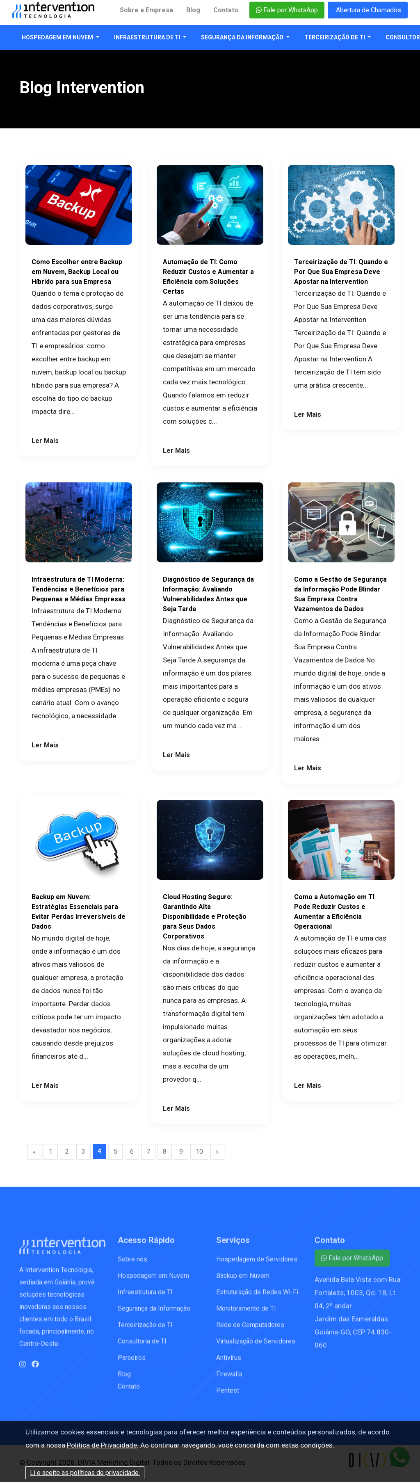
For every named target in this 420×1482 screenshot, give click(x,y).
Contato (225, 10)
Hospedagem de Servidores (256, 1265)
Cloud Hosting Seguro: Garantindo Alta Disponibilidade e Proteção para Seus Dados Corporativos (205, 916)
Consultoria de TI (142, 1347)
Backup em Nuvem (242, 1282)
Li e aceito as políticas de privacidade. (85, 1473)
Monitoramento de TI (246, 1314)
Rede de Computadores (250, 1331)
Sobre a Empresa (146, 10)
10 (199, 1151)
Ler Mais (45, 440)
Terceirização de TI (335, 37)
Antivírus (228, 1364)
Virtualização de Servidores (255, 1347)
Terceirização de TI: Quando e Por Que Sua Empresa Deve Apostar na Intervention (341, 271)
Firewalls (229, 1380)
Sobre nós (132, 1265)
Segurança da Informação (243, 37)
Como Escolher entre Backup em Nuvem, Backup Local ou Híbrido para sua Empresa (77, 271)
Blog (193, 10)
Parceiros (132, 1364)
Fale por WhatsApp (287, 10)
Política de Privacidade (102, 1445)
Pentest (227, 1396)
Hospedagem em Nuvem (58, 37)
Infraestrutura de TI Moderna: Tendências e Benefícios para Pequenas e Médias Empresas (79, 589)
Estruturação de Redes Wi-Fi (257, 1298)
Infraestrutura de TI (148, 37)
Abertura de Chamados (367, 10)
